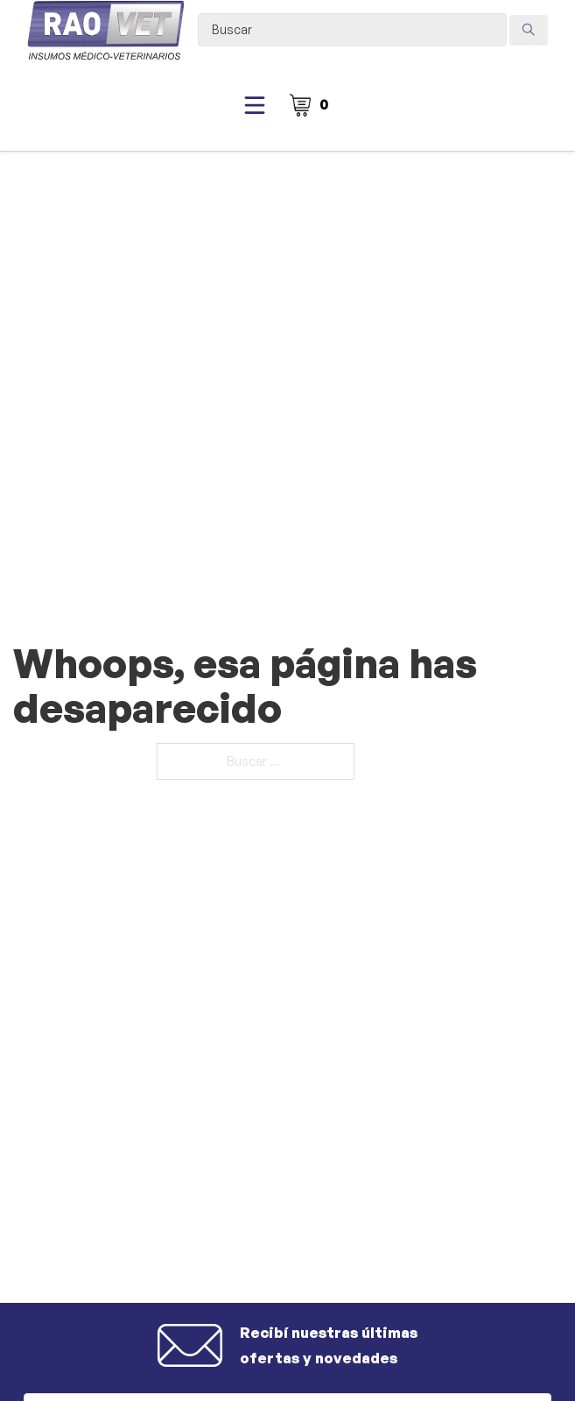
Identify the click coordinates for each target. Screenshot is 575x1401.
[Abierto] (255, 105)
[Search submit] (528, 30)
